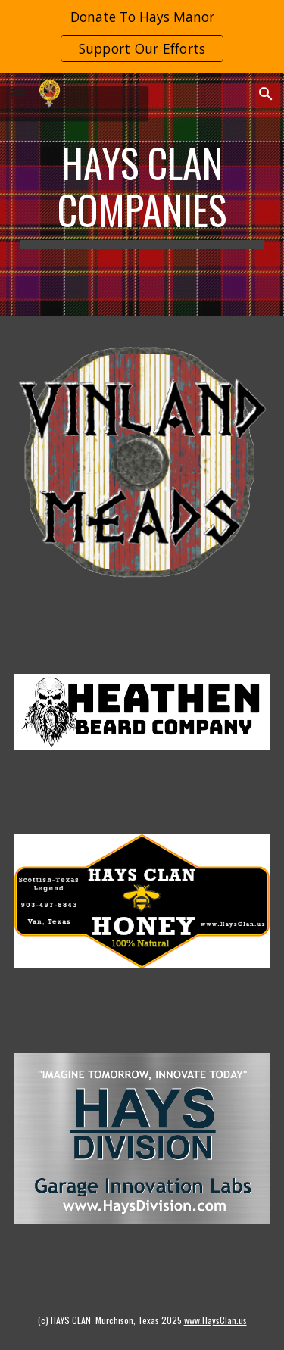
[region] (142, 36)
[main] (142, 194)
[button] (18, 93)
